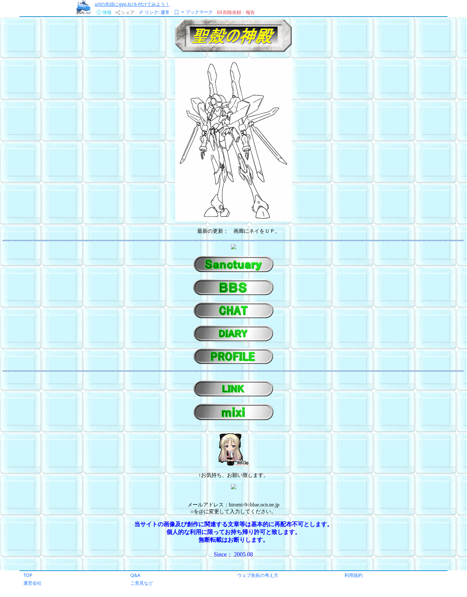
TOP (27, 575)
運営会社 (32, 583)
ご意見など (141, 583)
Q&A (135, 575)
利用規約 (353, 575)
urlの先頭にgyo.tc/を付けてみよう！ (132, 4)
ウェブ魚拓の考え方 (257, 575)
